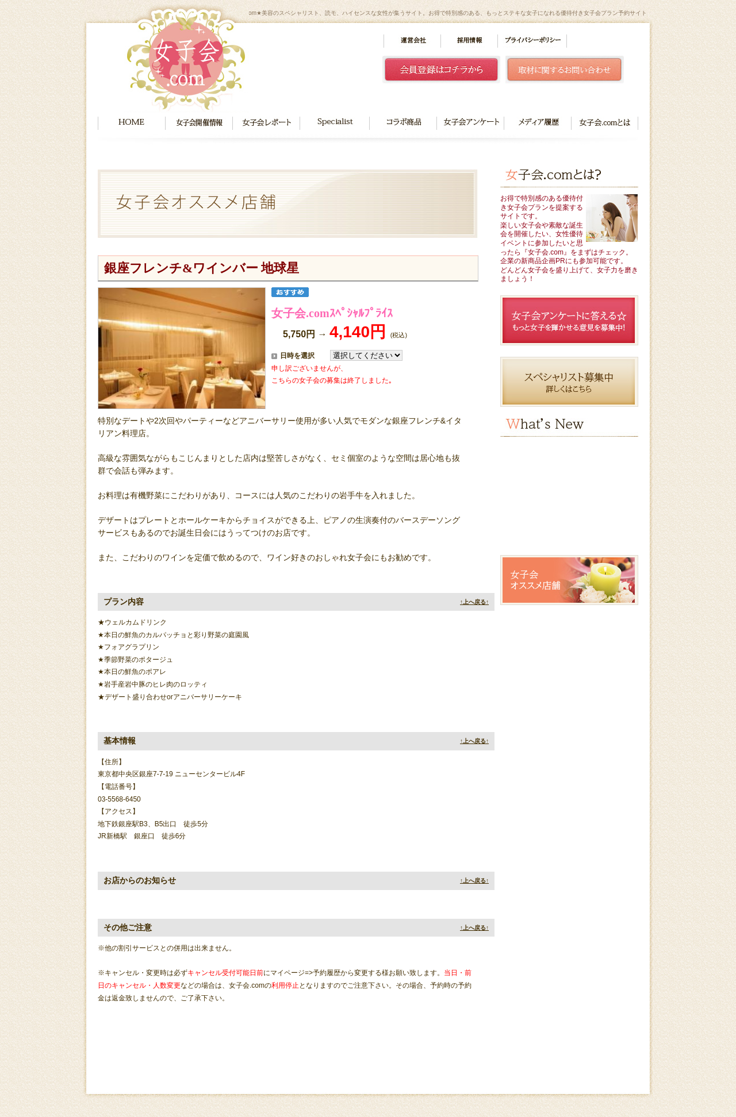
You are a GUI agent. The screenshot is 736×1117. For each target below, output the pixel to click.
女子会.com (186, 59)
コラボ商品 (402, 123)
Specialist (334, 123)
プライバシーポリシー (532, 41)
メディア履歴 (538, 123)
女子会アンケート (470, 123)
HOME (131, 123)
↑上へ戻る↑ (474, 602)
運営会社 (412, 41)
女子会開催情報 (198, 123)
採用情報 (469, 41)
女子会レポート (266, 123)
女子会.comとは (605, 123)
